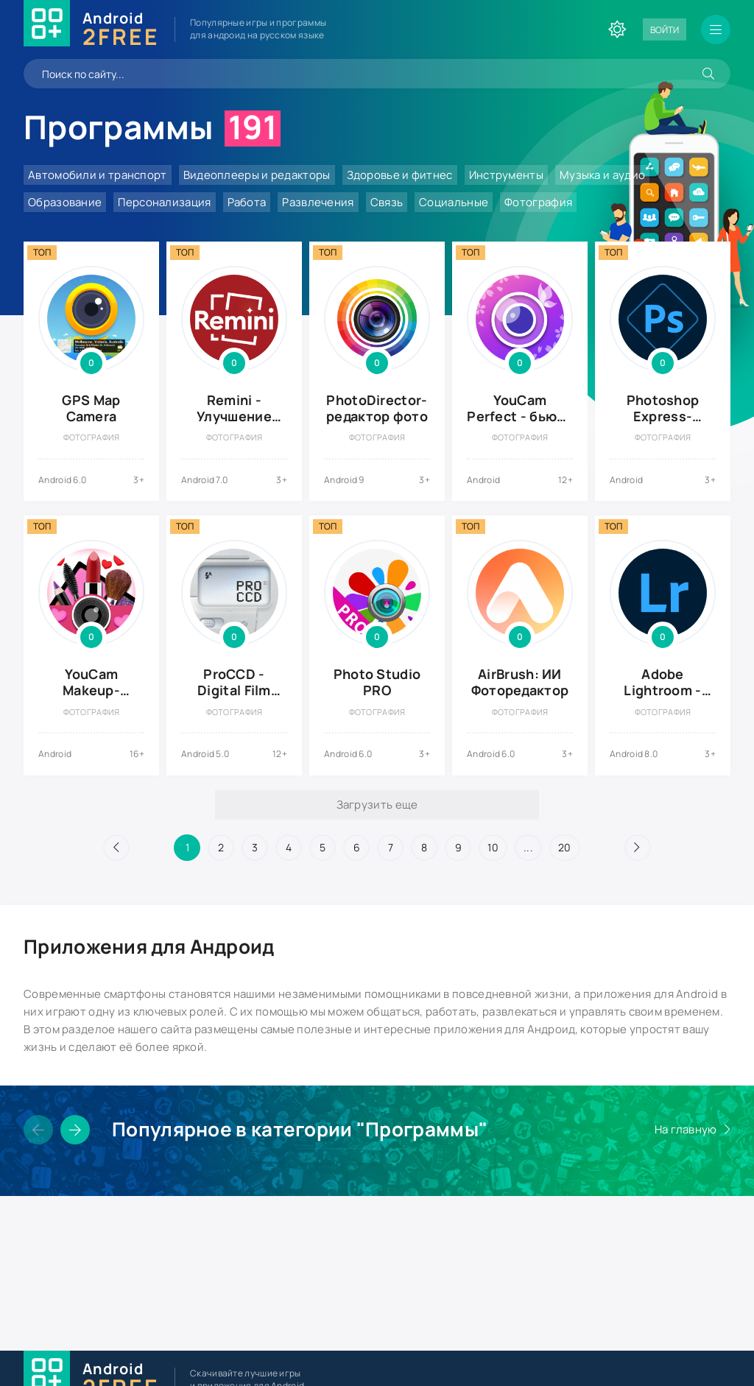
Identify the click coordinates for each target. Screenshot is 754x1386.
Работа (247, 202)
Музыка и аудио (602, 175)
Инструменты (506, 175)
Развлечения (317, 202)
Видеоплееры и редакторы (257, 175)
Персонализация (164, 202)
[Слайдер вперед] (75, 1129)
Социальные (453, 202)
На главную (686, 1129)
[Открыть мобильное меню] (715, 29)
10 (492, 847)
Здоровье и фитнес (400, 175)
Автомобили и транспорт (97, 175)
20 (564, 847)
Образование (65, 202)
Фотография (538, 202)
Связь (387, 202)
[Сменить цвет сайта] (617, 29)
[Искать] (708, 73)
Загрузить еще (377, 804)
